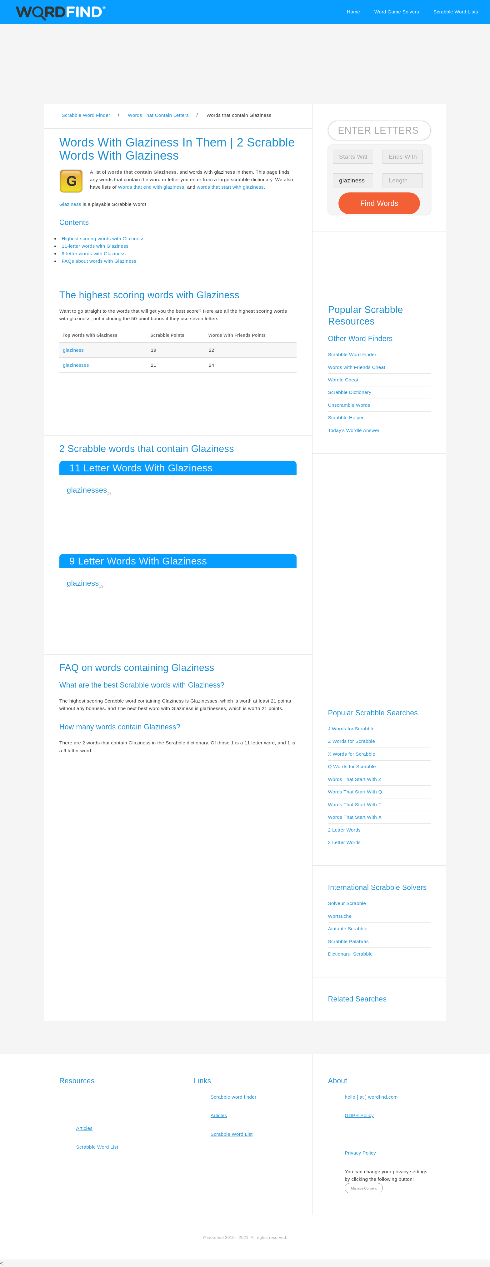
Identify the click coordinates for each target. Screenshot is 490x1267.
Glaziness (70, 204)
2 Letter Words (344, 829)
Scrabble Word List (97, 1147)
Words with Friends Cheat (356, 367)
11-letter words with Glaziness (95, 246)
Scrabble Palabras (348, 941)
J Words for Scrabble (351, 728)
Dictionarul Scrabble (350, 953)
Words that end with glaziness (151, 187)
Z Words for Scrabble (351, 741)
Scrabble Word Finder (352, 354)
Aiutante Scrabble (348, 928)
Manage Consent (364, 1188)
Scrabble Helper (346, 417)
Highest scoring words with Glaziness (103, 238)
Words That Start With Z (355, 779)
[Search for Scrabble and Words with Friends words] (379, 130)
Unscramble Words (349, 405)
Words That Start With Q (355, 791)
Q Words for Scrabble (352, 766)
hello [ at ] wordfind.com (371, 1097)
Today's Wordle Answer (354, 430)
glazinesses (76, 365)
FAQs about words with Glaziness (99, 261)
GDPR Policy (359, 1115)
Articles (84, 1128)
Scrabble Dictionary (350, 392)
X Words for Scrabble (352, 754)
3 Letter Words (344, 842)
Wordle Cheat (343, 379)
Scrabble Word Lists (455, 11)
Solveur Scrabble (347, 903)
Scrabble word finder (234, 1097)
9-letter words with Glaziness (94, 253)
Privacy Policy (360, 1152)
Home (353, 11)
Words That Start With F (355, 804)
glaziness (73, 350)
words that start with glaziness (230, 187)
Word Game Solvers (396, 11)
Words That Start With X (355, 817)
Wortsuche (340, 916)
